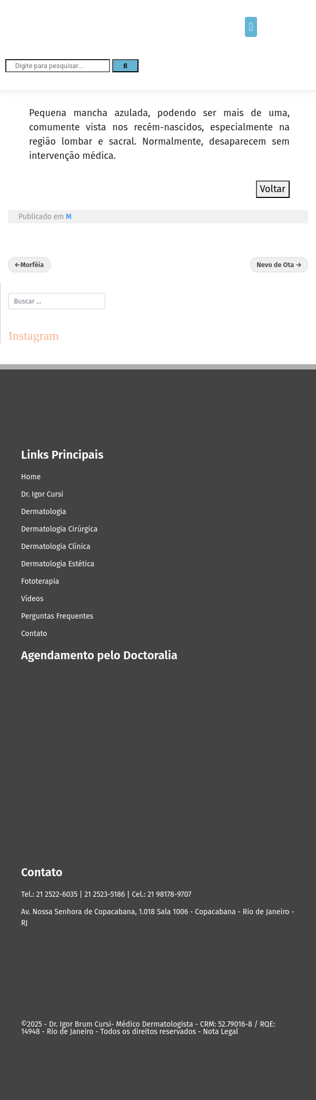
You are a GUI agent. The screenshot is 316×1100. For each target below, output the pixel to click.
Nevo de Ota (275, 265)
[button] (251, 26)
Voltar (272, 189)
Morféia (32, 265)
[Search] (125, 65)
